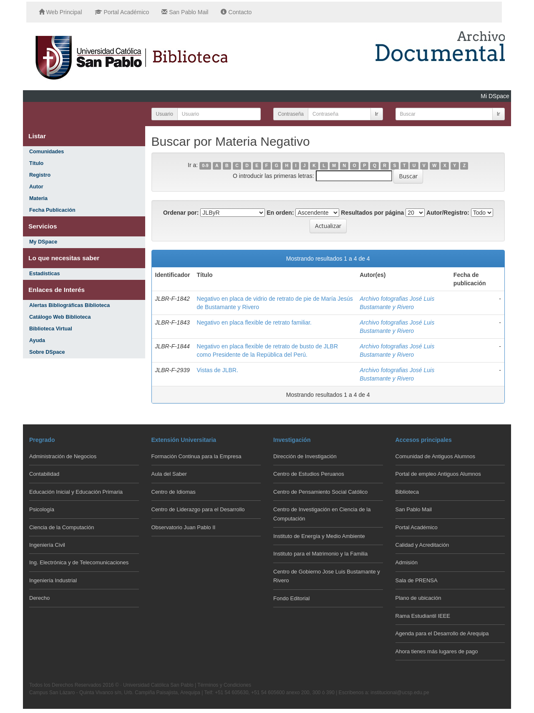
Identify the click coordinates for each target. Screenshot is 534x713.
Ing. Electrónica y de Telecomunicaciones (78, 562)
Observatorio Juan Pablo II (183, 527)
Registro (39, 175)
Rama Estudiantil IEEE (423, 616)
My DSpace (43, 242)
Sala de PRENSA (416, 580)
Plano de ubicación (418, 598)
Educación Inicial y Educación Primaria (76, 492)
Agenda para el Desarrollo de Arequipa (442, 633)
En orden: (280, 212)
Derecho (39, 598)
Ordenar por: (181, 212)
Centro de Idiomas (173, 492)
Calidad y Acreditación (422, 545)
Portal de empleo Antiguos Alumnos (438, 474)
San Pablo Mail (184, 11)
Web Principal (60, 11)
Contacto (236, 11)
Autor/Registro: (447, 212)
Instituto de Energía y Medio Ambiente (319, 536)
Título (36, 163)
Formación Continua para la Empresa (196, 456)
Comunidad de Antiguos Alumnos (435, 456)
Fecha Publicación (52, 210)
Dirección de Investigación (305, 456)
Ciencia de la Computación (61, 527)
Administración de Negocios (62, 456)
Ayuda (37, 340)
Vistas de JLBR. (217, 370)
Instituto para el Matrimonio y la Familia (320, 554)
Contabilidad (44, 474)
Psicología (41, 509)
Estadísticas (44, 274)
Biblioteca (407, 492)
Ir (376, 113)
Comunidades (46, 152)
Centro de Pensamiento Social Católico (320, 492)
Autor (36, 187)
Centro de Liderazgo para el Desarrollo (198, 509)
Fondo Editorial (291, 598)
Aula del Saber (169, 474)
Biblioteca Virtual (50, 329)
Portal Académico (122, 12)
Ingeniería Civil (47, 545)
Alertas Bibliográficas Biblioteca (69, 305)
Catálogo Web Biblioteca (60, 317)
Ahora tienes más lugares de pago (436, 651)
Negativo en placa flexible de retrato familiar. (254, 322)
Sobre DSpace (47, 352)
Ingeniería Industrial (53, 580)
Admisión (406, 562)
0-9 (205, 165)
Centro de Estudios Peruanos (308, 474)
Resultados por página (372, 212)
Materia (38, 198)
